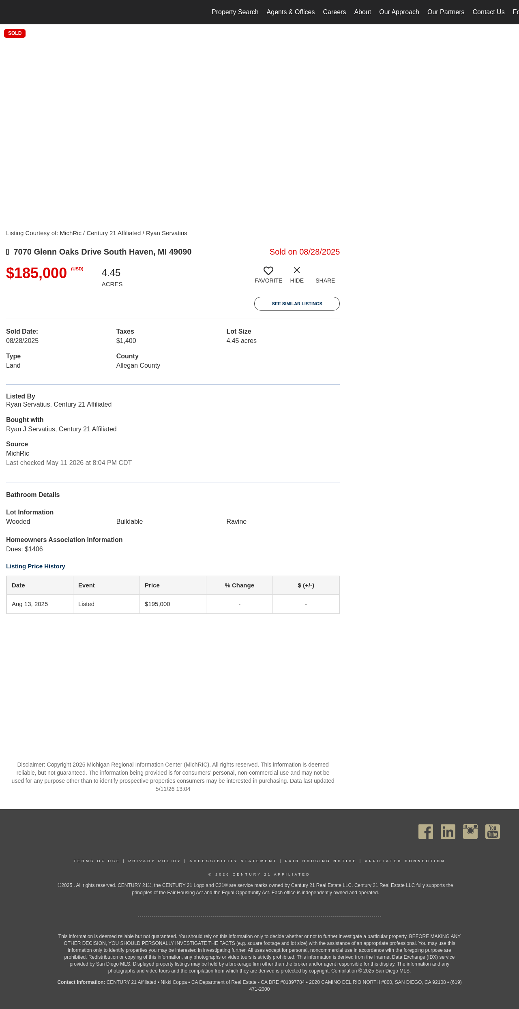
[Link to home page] (10, 12)
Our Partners (446, 12)
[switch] (268, 278)
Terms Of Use (97, 861)
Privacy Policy (154, 861)
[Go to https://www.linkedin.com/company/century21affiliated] (448, 831)
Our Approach (399, 12)
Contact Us (489, 12)
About (362, 12)
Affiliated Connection (405, 861)
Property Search (235, 12)
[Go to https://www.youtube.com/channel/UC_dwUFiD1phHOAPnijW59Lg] (493, 831)
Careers (334, 12)
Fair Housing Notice (321, 861)
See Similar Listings (297, 303)
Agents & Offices (291, 12)
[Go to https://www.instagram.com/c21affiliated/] (470, 831)
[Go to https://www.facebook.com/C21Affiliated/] (426, 831)
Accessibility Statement (233, 861)
